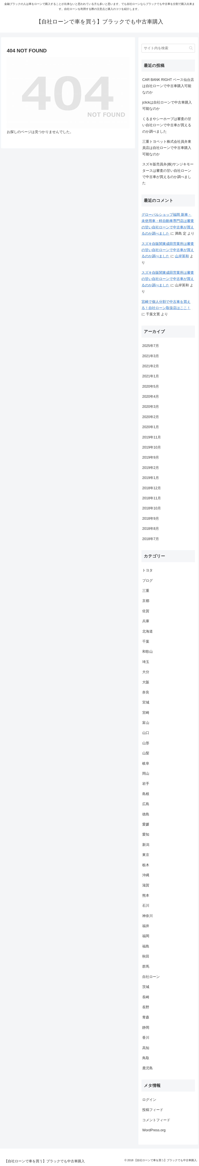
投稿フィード (152, 1110)
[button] (191, 48)
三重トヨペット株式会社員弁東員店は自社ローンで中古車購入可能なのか (166, 148)
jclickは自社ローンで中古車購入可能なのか (167, 105)
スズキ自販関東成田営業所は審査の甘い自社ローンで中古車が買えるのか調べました (167, 250)
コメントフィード (156, 1120)
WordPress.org (154, 1130)
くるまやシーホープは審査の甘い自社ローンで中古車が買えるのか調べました (166, 125)
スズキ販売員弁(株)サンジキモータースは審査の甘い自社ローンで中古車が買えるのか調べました (168, 173)
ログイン (149, 1100)
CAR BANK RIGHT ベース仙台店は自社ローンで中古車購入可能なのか (168, 86)
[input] (168, 48)
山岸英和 (182, 256)
